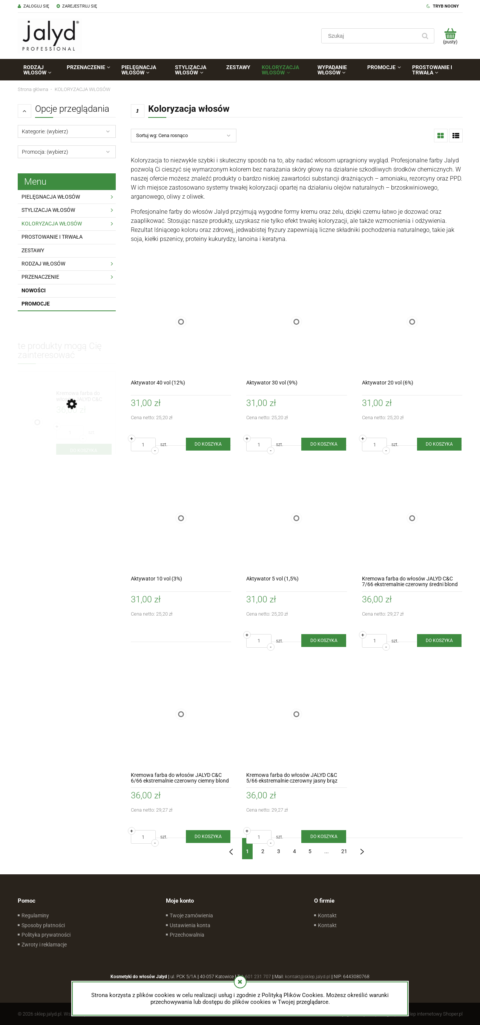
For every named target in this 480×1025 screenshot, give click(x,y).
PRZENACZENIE (40, 277)
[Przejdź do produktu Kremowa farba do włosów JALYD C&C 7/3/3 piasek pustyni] (84, 396)
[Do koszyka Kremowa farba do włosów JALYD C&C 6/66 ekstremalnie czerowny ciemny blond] (208, 836)
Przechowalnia (187, 935)
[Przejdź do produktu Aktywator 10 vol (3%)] (181, 518)
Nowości (33, 290)
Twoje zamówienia (191, 915)
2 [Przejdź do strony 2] (262, 851)
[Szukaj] (425, 35)
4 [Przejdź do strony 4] (294, 851)
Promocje (35, 304)
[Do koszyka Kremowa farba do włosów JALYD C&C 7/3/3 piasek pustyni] (84, 450)
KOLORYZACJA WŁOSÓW (51, 224)
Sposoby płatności (43, 925)
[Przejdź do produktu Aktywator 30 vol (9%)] (296, 322)
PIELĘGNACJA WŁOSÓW (50, 197)
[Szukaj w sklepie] (370, 35)
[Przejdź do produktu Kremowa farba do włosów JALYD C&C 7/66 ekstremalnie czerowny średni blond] (412, 518)
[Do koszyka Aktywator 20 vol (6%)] (439, 444)
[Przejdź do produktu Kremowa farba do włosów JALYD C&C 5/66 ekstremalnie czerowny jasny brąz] (296, 714)
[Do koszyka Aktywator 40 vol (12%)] (208, 444)
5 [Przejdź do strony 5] (309, 851)
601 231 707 (258, 976)
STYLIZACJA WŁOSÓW (48, 210)
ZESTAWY (32, 250)
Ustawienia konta (190, 925)
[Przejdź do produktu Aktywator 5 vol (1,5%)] (296, 518)
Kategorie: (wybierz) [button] (45, 131)
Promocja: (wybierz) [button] (45, 152)
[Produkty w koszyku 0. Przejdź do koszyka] (450, 36)
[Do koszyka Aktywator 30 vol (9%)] (323, 444)
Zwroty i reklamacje (44, 945)
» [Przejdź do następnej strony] (362, 848)
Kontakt (327, 915)
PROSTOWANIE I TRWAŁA (52, 237)
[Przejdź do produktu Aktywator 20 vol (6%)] (412, 322)
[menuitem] (39, 70)
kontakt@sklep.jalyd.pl (307, 976)
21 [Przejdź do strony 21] (344, 851)
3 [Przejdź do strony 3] (278, 851)
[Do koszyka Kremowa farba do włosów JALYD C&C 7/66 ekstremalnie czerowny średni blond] (439, 640)
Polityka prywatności (46, 935)
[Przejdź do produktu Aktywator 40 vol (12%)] (181, 322)
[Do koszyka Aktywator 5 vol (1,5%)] (323, 640)
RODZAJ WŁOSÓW (43, 264)
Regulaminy (35, 915)
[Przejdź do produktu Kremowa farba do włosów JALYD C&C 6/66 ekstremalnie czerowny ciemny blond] (181, 714)
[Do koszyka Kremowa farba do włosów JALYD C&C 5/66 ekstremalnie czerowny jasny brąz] (323, 836)
